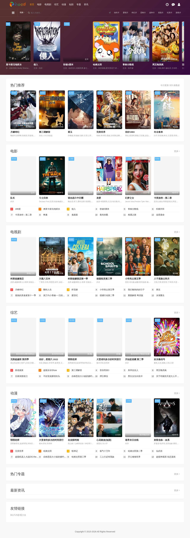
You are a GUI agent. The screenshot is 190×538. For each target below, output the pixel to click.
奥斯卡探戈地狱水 (15, 64)
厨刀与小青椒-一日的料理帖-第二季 (53, 295)
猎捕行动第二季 (104, 295)
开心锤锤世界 (131, 457)
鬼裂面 (72, 215)
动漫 (64, 4)
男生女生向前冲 (132, 376)
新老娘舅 (16, 370)
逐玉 (70, 132)
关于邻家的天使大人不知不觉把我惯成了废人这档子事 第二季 (165, 376)
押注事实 (101, 376)
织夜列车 (157, 209)
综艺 (56, 4)
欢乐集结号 (159, 359)
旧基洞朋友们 (19, 376)
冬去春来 (158, 132)
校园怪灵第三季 (104, 278)
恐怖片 (139, 12)
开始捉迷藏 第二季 (134, 359)
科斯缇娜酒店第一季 (78, 278)
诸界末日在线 (131, 440)
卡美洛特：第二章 (163, 198)
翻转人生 (45, 289)
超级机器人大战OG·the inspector (24, 457)
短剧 (71, 4)
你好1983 (129, 132)
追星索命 (157, 215)
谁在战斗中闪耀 (75, 198)
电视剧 (48, 4)
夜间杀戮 (101, 215)
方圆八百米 (44, 278)
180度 (15, 209)
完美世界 (100, 132)
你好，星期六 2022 (48, 359)
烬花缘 (72, 289)
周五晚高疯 (160, 64)
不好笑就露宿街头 (49, 376)
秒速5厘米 (70, 64)
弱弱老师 (72, 359)
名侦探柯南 (73, 440)
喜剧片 (158, 12)
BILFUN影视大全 (18, 515)
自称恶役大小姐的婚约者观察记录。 (81, 376)
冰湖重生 (157, 295)
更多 (177, 151)
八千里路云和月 (162, 278)
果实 (155, 289)
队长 (12, 198)
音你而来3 (102, 370)
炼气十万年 (102, 451)
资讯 (86, 4)
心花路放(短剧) (103, 440)
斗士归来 (43, 198)
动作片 (109, 12)
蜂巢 (43, 215)
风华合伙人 (130, 370)
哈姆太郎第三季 (76, 457)
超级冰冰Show (48, 370)
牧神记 (72, 451)
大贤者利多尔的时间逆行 (108, 359)
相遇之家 (129, 215)
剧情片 (178, 12)
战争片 (148, 12)
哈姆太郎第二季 (132, 451)
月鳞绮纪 (14, 132)
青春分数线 (130, 64)
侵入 (38, 64)
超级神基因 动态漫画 (163, 457)
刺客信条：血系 (162, 440)
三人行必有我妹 (104, 457)
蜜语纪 (72, 295)
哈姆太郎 (99, 64)
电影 (39, 4)
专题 (78, 4)
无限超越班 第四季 (19, 359)
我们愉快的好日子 (134, 289)
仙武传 (156, 451)
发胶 (98, 198)
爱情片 (119, 12)
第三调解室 (44, 132)
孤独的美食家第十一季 (23, 295)
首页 (32, 4)
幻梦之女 (129, 198)
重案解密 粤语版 (133, 295)
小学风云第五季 (133, 278)
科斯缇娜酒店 (17, 278)
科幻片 (129, 12)
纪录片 (168, 12)
